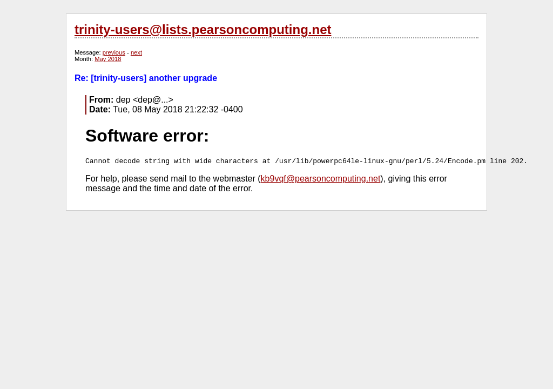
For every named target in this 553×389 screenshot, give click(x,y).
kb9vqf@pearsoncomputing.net (321, 178)
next (136, 52)
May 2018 (108, 59)
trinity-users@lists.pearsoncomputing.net (203, 29)
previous (114, 52)
